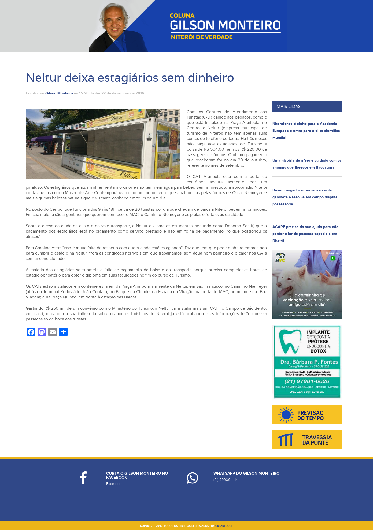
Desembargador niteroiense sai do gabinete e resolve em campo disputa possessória (305, 197)
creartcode (224, 526)
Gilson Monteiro (59, 93)
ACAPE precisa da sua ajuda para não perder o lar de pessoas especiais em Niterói (305, 234)
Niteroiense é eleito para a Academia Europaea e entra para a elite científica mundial (306, 131)
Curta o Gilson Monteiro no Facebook (137, 475)
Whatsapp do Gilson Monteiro (246, 473)
